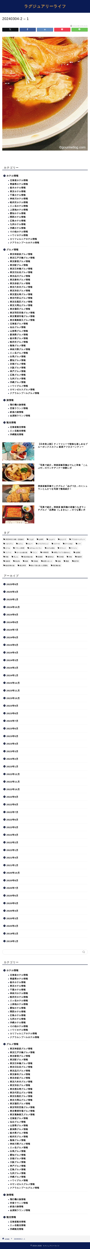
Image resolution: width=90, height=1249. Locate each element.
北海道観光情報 (18, 427)
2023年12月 (13, 683)
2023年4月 (12, 743)
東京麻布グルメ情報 (20, 280)
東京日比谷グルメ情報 (21, 272)
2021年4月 (12, 857)
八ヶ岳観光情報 (18, 431)
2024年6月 (12, 637)
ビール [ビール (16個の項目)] (7, 548)
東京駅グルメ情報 (19, 265)
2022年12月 (13, 774)
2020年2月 (12, 926)
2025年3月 (12, 592)
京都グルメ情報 (18, 364)
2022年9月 (12, 797)
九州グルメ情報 (18, 379)
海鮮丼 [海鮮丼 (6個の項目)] (79, 557)
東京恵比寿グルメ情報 (21, 294)
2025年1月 (12, 599)
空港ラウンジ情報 (19, 408)
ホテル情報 (12, 175)
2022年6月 (12, 819)
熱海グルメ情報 (18, 345)
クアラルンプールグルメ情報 (24, 393)
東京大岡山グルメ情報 (21, 305)
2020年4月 (12, 910)
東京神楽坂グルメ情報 (21, 254)
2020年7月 (12, 888)
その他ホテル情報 (19, 232)
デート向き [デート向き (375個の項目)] (69, 544)
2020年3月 (12, 918)
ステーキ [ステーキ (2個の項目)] (57, 544)
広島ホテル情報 (18, 221)
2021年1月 (12, 865)
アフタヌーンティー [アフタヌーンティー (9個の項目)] (78, 539)
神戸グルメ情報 (18, 371)
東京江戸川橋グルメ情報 (22, 258)
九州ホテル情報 (18, 224)
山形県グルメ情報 (19, 331)
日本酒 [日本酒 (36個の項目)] (61, 557)
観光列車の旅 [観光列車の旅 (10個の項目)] (9, 565)
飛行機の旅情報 (18, 405)
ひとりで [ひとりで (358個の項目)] (63, 539)
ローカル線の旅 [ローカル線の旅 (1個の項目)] (22, 552)
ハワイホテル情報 (19, 235)
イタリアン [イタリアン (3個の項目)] (9, 544)
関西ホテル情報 (18, 217)
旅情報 (10, 400)
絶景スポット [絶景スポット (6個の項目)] (47, 561)
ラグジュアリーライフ (45, 6)
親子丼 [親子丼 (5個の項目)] (76, 561)
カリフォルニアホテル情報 (23, 239)
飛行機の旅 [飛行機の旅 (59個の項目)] (57, 565)
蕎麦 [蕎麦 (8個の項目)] (67, 561)
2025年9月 (12, 584)
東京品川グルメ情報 (20, 276)
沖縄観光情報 (16, 434)
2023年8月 (12, 713)
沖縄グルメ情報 (18, 382)
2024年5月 (12, 645)
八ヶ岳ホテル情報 (19, 206)
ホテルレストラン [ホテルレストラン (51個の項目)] (35, 548)
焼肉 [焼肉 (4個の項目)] (26, 561)
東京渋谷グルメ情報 (20, 291)
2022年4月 (12, 835)
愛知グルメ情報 (18, 360)
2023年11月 (13, 690)
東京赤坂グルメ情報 (20, 283)
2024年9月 (12, 614)
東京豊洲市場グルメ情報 (22, 316)
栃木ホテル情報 (18, 188)
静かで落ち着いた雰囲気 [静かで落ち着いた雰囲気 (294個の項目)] (39, 565)
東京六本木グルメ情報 (21, 287)
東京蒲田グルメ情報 (20, 309)
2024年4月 (12, 652)
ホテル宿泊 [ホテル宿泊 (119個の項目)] (50, 548)
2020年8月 (12, 880)
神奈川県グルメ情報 (20, 349)
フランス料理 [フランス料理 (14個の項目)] (19, 548)
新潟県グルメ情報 (19, 335)
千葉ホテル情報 (18, 195)
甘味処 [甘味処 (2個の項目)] (35, 561)
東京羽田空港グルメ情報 (22, 313)
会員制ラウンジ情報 (20, 416)
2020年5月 (12, 903)
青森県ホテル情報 (19, 184)
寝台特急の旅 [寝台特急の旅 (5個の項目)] (28, 557)
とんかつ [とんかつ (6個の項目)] (52, 539)
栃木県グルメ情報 (19, 338)
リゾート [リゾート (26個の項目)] (8, 552)
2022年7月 (12, 812)
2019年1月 (12, 941)
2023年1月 (12, 766)
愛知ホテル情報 (18, 213)
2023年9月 (12, 705)
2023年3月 (12, 751)
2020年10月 (13, 872)
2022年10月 (13, 789)
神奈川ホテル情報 (19, 199)
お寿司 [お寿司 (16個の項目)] (41, 539)
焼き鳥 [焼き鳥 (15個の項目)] (17, 561)
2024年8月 (12, 622)
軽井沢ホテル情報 (19, 202)
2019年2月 (12, 933)
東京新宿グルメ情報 (20, 261)
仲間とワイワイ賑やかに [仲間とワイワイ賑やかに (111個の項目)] (62, 552)
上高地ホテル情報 (19, 210)
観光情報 (11, 422)
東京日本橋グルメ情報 (21, 269)
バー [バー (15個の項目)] (79, 544)
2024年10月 (13, 607)
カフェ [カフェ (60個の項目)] (20, 544)
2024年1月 (12, 675)
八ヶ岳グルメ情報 (19, 353)
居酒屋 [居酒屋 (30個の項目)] (40, 557)
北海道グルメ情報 (19, 324)
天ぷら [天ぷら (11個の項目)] (16, 557)
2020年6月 (12, 895)
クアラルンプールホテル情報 (24, 243)
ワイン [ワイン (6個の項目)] (35, 552)
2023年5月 (12, 736)
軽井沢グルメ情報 (19, 342)
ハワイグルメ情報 (19, 386)
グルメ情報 (12, 249)
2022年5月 (12, 827)
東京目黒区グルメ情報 (21, 302)
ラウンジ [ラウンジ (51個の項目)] (63, 548)
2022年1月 (12, 850)
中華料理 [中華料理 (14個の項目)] (45, 552)
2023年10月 (13, 698)
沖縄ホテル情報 (18, 228)
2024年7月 (12, 629)
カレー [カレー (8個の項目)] (30, 544)
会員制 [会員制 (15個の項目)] (78, 552)
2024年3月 (12, 660)
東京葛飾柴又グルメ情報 (22, 320)
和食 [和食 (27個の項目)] (6, 557)
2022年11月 (13, 781)
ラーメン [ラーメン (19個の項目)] (74, 548)
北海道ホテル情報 (19, 180)
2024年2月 (12, 667)
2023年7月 (12, 721)
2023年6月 (12, 728)
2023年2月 (12, 759)
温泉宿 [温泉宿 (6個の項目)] (7, 561)
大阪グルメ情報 (18, 368)
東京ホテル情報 (18, 191)
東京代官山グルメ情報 (21, 298)
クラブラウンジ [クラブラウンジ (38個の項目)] (43, 544)
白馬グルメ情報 (18, 356)
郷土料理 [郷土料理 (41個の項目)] (23, 565)
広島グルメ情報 (18, 375)
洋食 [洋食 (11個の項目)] (70, 557)
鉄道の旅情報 (16, 412)
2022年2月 (12, 842)
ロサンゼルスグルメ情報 (22, 389)
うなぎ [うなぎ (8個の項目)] (31, 539)
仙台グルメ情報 (18, 327)
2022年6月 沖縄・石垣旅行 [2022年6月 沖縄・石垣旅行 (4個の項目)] (14, 539)
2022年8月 (12, 804)
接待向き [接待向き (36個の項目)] (51, 557)
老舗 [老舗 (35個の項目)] (59, 561)
